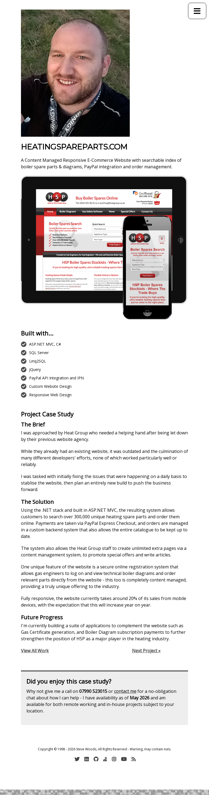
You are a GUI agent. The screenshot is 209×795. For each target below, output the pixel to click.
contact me (125, 691)
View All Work (35, 651)
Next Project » (146, 651)
